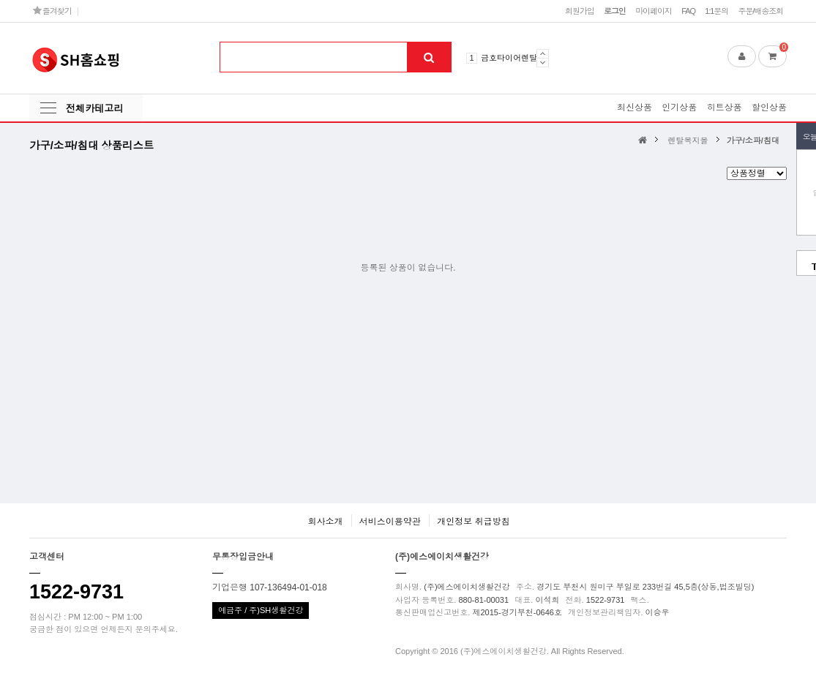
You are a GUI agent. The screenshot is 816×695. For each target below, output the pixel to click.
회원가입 (579, 11)
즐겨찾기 (52, 10)
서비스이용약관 (390, 521)
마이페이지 (653, 11)
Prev (542, 53)
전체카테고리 (94, 108)
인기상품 (679, 107)
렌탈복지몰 (688, 140)
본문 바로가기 (0, 0)
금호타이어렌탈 (509, 57)
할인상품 (769, 107)
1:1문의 (716, 11)
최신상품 (634, 107)
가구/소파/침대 (753, 140)
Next (542, 62)
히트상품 (724, 107)
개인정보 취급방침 (473, 521)
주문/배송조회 (760, 11)
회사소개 (325, 521)
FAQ (688, 11)
